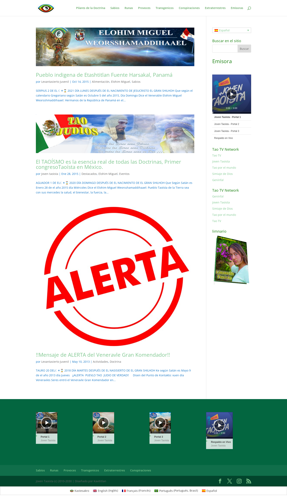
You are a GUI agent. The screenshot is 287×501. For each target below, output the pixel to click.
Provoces (144, 8)
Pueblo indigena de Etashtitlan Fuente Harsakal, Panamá (104, 74)
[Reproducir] (232, 94)
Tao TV (216, 155)
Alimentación (100, 82)
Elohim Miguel (120, 82)
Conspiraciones (189, 8)
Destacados (89, 174)
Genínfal (218, 180)
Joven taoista (49, 174)
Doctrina (115, 362)
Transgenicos (165, 8)
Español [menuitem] (224, 30)
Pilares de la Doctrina (90, 8)
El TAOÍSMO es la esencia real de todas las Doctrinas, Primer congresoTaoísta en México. (108, 164)
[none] (231, 30)
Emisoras (237, 8)
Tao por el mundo (224, 167)
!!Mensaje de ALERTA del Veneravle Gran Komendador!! (103, 354)
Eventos (124, 174)
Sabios (114, 8)
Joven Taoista (221, 161)
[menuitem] (231, 30)
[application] (231, 94)
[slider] (231, 113)
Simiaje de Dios (222, 174)
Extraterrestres (215, 8)
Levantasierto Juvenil (55, 82)
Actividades (100, 362)
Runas (129, 8)
